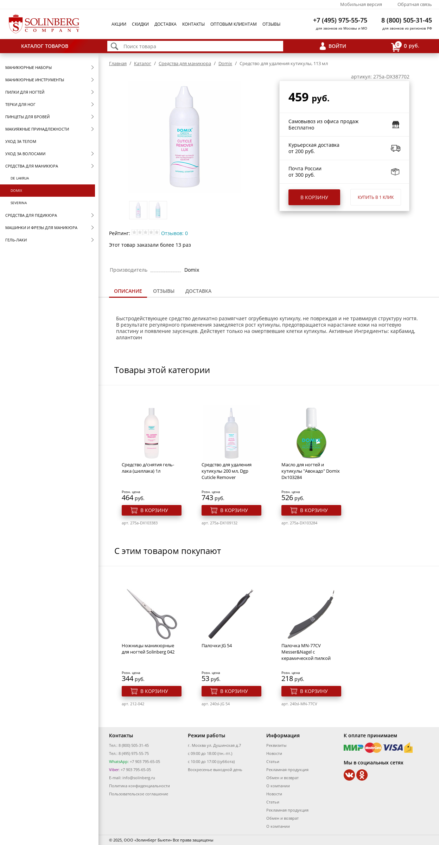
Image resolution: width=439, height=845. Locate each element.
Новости (274, 753)
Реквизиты (276, 745)
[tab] (128, 291)
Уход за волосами (25, 153)
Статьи (272, 761)
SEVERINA (19, 202)
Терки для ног (20, 104)
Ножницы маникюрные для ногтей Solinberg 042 (148, 648)
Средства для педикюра (31, 215)
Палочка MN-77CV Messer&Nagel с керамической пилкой (306, 651)
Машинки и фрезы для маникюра (41, 227)
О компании (278, 785)
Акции (119, 24)
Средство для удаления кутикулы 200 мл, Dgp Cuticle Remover (227, 470)
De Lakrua (20, 178)
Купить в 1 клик (376, 197)
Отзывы (271, 24)
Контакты (193, 24)
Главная (118, 63)
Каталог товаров (44, 46)
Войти (337, 46)
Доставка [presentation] (198, 291)
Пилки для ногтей (24, 92)
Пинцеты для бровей (27, 116)
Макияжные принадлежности (37, 129)
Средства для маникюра (31, 166)
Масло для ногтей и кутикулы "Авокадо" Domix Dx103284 (310, 470)
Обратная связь (414, 4)
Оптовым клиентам (233, 24)
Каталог (142, 63)
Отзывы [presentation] (163, 291)
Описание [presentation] (128, 291)
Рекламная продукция (287, 769)
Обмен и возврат (282, 777)
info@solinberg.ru (138, 777)
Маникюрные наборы (28, 67)
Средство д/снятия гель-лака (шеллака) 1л (148, 467)
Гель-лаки (16, 239)
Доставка (165, 24)
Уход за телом (20, 141)
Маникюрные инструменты (34, 79)
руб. (405, 46)
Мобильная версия (361, 4)
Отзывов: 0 (174, 233)
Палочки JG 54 (217, 645)
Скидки (140, 24)
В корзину (314, 197)
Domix (16, 190)
